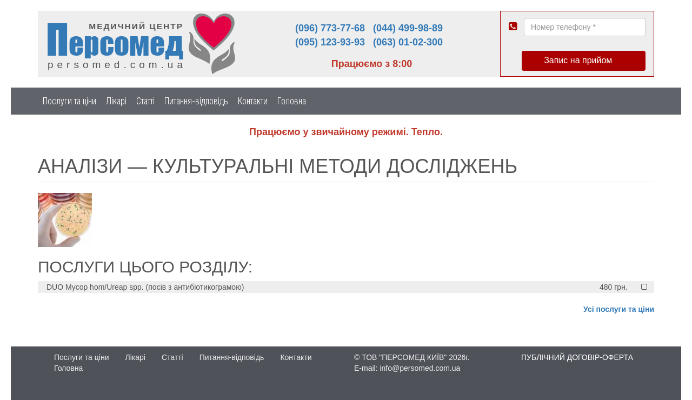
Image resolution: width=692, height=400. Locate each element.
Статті (145, 101)
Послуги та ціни (69, 101)
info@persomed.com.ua (420, 368)
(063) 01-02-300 (408, 42)
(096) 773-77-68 (330, 28)
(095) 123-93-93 (330, 42)
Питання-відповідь (196, 101)
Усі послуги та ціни (618, 309)
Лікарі (116, 101)
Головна (291, 101)
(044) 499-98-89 (408, 28)
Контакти (253, 101)
